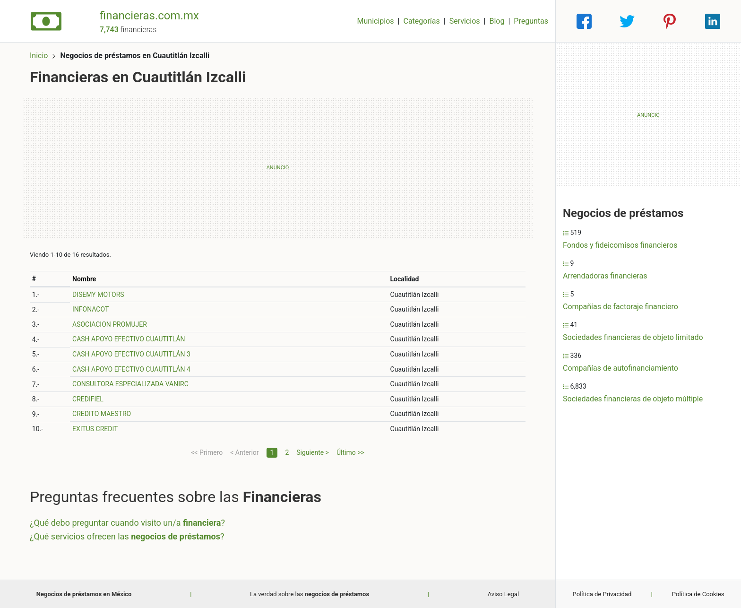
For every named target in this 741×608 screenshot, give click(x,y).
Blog (496, 21)
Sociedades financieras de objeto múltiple (633, 398)
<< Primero (207, 452)
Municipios (375, 21)
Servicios (464, 21)
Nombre (84, 279)
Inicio (39, 55)
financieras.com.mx (149, 15)
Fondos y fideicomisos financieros (620, 245)
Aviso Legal (503, 594)
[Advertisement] (278, 168)
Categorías (421, 21)
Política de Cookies (698, 594)
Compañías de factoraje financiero (620, 306)
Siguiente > (312, 452)
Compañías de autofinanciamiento (620, 368)
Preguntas (531, 21)
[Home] (46, 20)
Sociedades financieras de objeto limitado (633, 337)
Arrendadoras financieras (605, 275)
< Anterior (244, 452)
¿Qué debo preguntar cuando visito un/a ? (127, 523)
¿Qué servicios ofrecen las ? (127, 536)
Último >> (350, 452)
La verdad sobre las (309, 594)
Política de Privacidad (602, 594)
